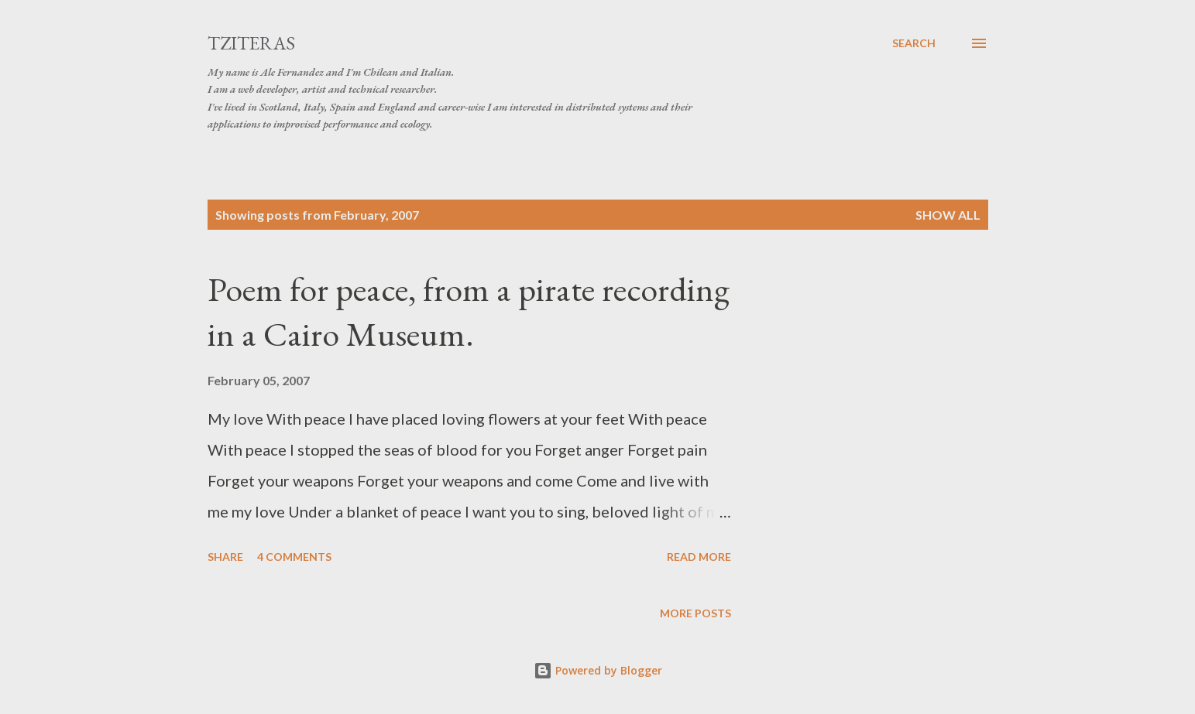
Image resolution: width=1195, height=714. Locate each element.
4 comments (294, 556)
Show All (947, 214)
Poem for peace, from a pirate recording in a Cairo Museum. (469, 312)
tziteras (251, 43)
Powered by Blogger (598, 670)
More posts (695, 613)
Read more (699, 556)
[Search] (914, 43)
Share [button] (225, 556)
